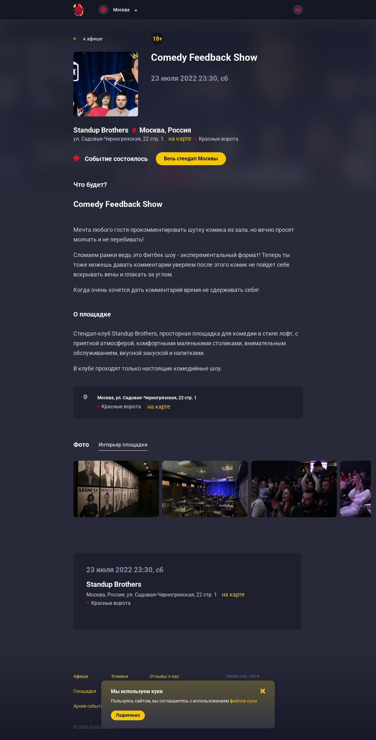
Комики (120, 676)
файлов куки (243, 700)
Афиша (80, 676)
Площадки (84, 691)
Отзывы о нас (164, 676)
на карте (179, 138)
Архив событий (89, 706)
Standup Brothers (100, 130)
